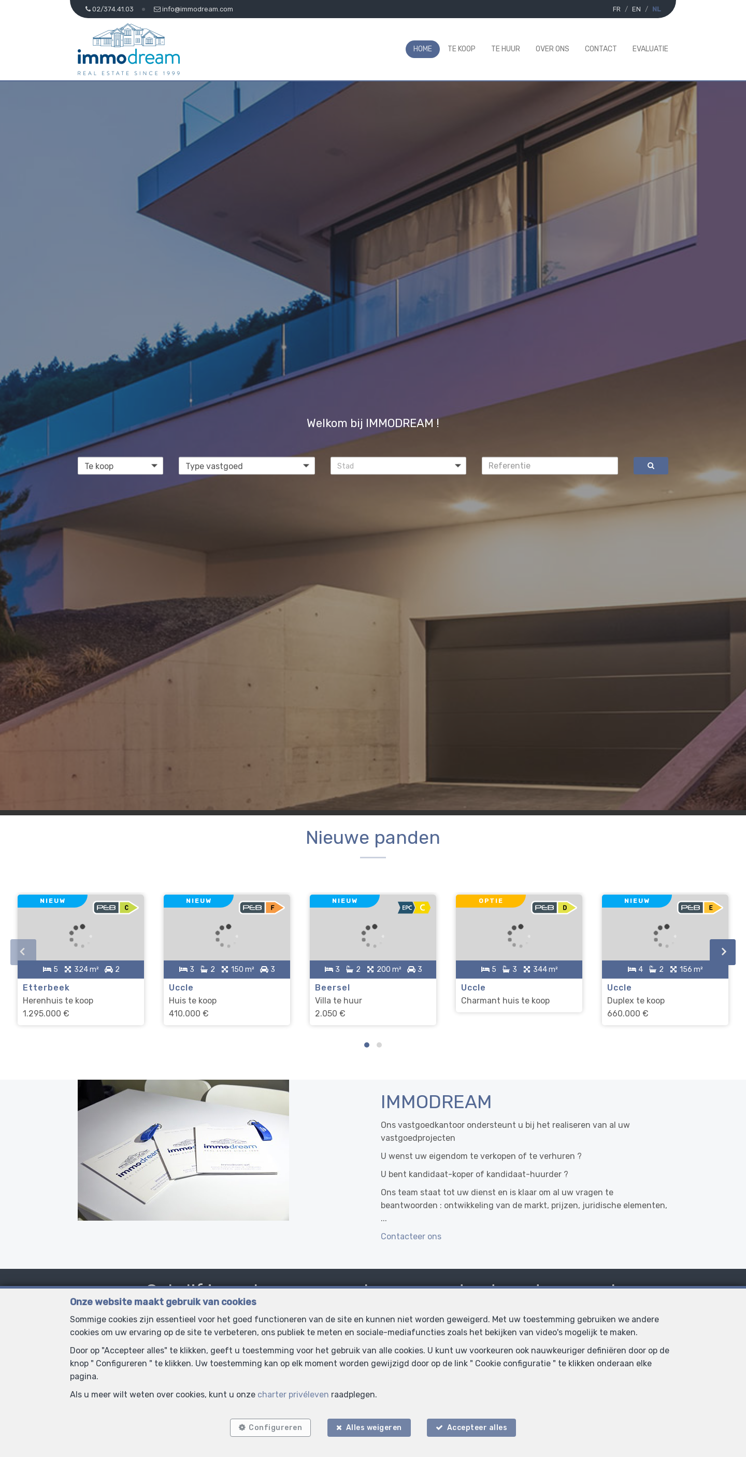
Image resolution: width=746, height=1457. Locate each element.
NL (656, 9)
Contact (601, 49)
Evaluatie (650, 49)
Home (422, 49)
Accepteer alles (478, 1427)
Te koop (462, 49)
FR (617, 9)
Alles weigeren (374, 1427)
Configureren (274, 1427)
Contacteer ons (411, 1234)
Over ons (552, 49)
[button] (399, 465)
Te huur (505, 49)
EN (636, 9)
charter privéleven (293, 1393)
